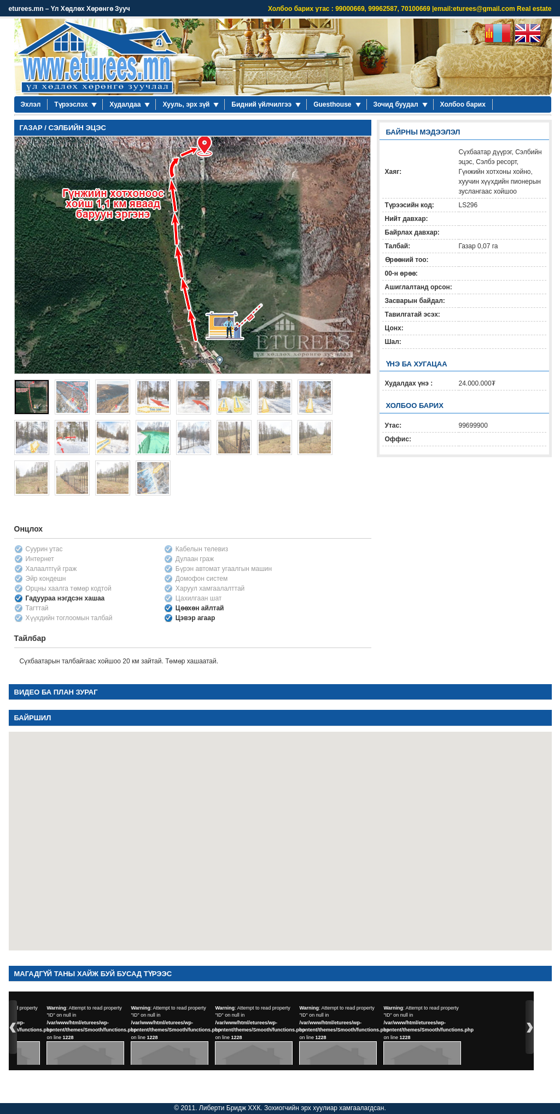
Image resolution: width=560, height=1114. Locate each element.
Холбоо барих (463, 104)
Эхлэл (31, 104)
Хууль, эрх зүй (185, 104)
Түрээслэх (71, 104)
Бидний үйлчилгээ (261, 104)
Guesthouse (332, 104)
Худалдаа (125, 104)
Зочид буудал (396, 104)
